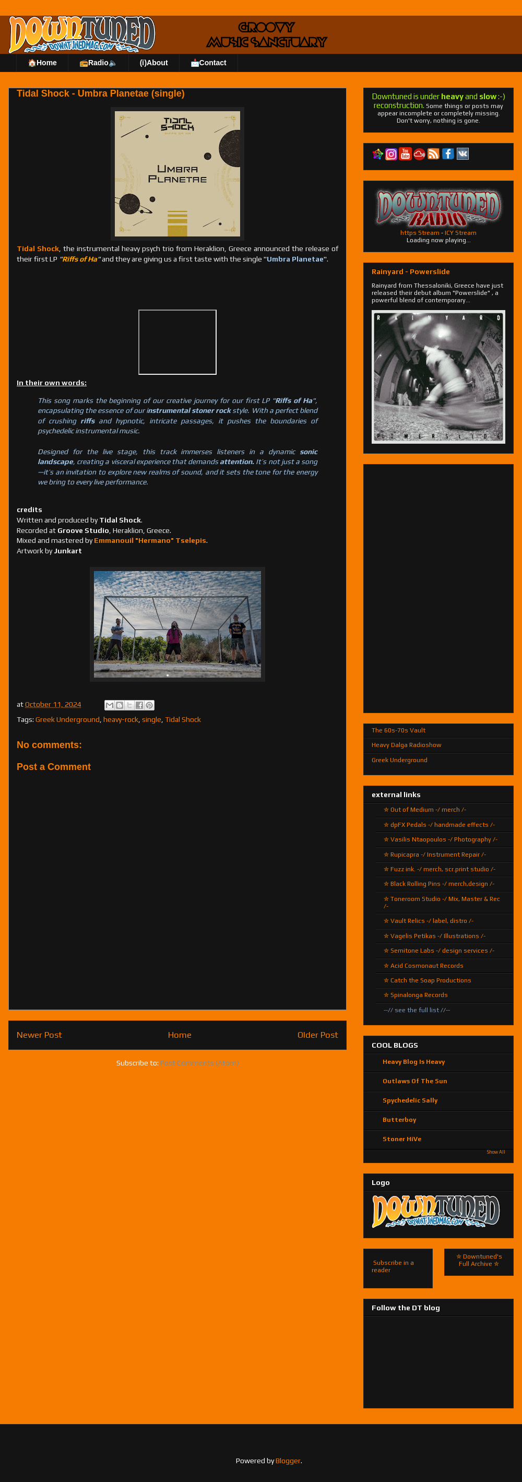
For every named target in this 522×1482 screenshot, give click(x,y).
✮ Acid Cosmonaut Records (424, 965)
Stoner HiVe (402, 1139)
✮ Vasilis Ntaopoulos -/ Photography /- (440, 839)
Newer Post (39, 1034)
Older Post (318, 1034)
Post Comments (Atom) (199, 1063)
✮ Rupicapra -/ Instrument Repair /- (435, 854)
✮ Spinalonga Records (416, 995)
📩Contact (209, 62)
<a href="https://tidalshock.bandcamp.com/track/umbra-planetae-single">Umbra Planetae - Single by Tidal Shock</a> (177, 286)
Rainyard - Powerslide (411, 271)
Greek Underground (67, 719)
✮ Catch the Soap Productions (427, 980)
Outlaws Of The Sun (415, 1081)
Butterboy (399, 1119)
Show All (496, 1152)
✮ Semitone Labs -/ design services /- (439, 950)
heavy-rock (120, 719)
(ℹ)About (154, 62)
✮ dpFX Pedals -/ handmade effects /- (439, 824)
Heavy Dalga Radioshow (407, 745)
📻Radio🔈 (98, 62)
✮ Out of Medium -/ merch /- (425, 809)
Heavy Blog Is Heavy (414, 1061)
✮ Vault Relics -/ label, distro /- (428, 920)
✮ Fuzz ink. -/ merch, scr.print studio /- (439, 869)
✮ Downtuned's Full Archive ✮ (479, 1260)
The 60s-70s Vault (398, 730)
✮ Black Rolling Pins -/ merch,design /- (439, 883)
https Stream (420, 232)
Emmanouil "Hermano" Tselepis (150, 540)
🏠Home (42, 62)
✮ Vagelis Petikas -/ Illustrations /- (434, 936)
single (151, 719)
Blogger (288, 1460)
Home (180, 1034)
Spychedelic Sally (410, 1100)
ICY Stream (461, 232)
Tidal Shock (38, 248)
